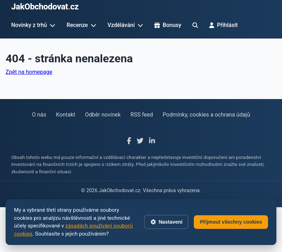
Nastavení (166, 222)
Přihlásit (223, 25)
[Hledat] (195, 25)
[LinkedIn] (152, 141)
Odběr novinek (103, 114)
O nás (39, 114)
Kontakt (65, 114)
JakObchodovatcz (45, 6)
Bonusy (167, 25)
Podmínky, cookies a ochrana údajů (206, 114)
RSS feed (142, 114)
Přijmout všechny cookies (231, 222)
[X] (140, 141)
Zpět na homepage (29, 72)
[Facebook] (129, 141)
